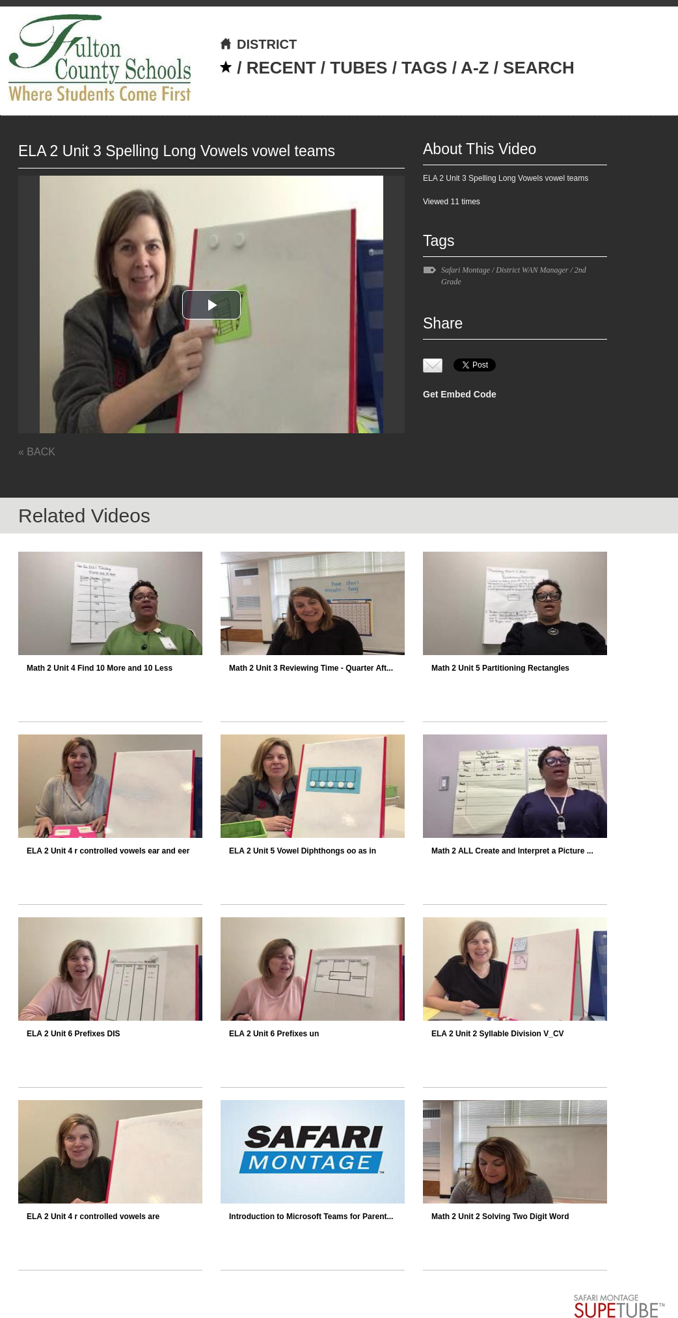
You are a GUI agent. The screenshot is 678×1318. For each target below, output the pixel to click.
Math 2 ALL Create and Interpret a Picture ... (512, 850)
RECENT (281, 67)
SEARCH (539, 67)
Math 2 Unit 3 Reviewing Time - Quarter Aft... (311, 668)
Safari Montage (465, 270)
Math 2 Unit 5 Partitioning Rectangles (500, 668)
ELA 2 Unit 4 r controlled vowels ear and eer (108, 850)
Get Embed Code (459, 394)
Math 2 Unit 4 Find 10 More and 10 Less (99, 668)
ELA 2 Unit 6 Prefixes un (274, 1033)
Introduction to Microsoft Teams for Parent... (311, 1216)
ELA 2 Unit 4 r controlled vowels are (93, 1216)
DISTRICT (258, 44)
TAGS (424, 67)
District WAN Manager (532, 270)
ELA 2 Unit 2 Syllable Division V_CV (497, 1033)
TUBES (358, 67)
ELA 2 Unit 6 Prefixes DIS (73, 1033)
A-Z (475, 67)
